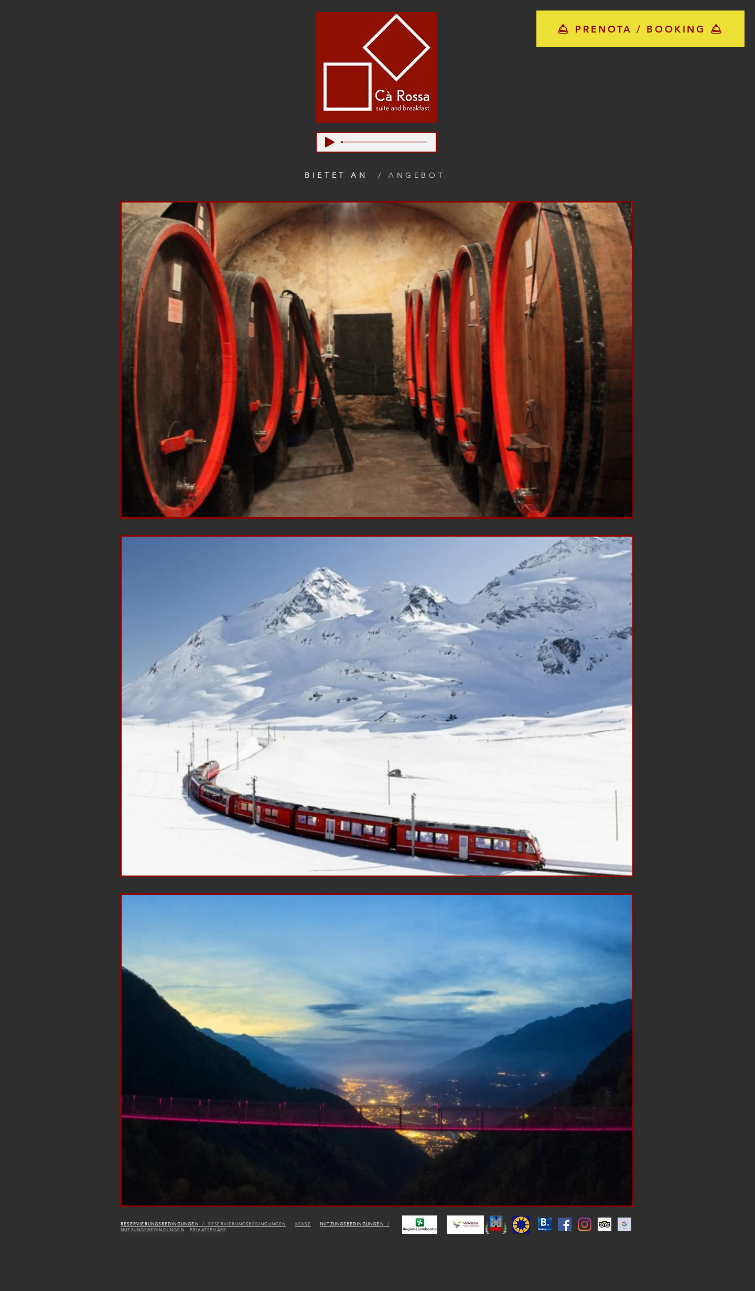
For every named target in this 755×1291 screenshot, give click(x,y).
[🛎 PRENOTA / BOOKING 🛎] (640, 28)
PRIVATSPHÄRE (208, 1230)
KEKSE (303, 1224)
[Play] (330, 142)
